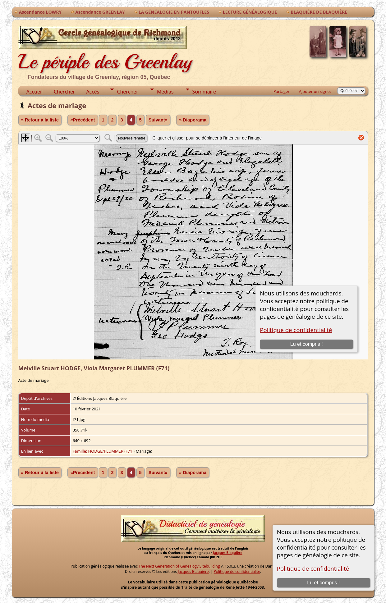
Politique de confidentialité (313, 568)
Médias (165, 91)
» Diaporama (192, 119)
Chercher (64, 91)
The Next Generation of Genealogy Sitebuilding (179, 566)
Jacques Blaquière (227, 552)
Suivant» (158, 119)
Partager (281, 91)
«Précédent (82, 119)
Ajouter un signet (315, 91)
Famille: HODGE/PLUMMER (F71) (103, 451)
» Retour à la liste (40, 119)
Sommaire (204, 91)
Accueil (34, 91)
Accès (92, 91)
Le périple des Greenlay (105, 52)
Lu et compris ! (323, 582)
